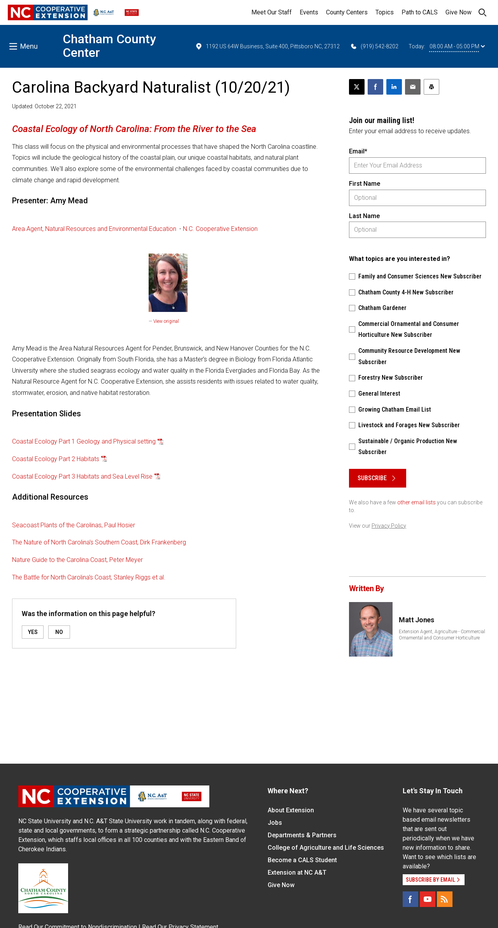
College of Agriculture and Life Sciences (326, 847)
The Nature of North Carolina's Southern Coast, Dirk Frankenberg (99, 542)
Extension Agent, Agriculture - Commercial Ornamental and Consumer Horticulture (442, 635)
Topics (384, 12)
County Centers (347, 12)
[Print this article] (431, 87)
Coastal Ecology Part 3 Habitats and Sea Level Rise (82, 476)
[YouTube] (427, 899)
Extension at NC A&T (297, 872)
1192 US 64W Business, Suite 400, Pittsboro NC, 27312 (267, 46)
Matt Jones (416, 620)
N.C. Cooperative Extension (220, 228)
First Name (364, 183)
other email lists (416, 502)
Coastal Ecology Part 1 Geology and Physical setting (84, 441)
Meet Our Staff (271, 12)
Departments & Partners (302, 835)
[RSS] (444, 899)
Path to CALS (420, 12)
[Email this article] (413, 87)
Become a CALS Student (302, 860)
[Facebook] (410, 899)
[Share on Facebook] (375, 87)
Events (309, 12)
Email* (358, 151)
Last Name (364, 216)
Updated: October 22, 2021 (44, 106)
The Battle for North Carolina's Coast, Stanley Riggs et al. (88, 577)
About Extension (291, 810)
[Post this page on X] (357, 87)
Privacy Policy (389, 526)
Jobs (275, 822)
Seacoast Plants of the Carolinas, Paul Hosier (73, 525)
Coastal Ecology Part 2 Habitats (55, 459)
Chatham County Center (109, 46)
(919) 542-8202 (374, 46)
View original (166, 321)
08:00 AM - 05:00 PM (457, 46)
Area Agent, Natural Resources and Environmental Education (94, 228)
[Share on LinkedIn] (394, 87)
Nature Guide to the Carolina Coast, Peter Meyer (77, 559)
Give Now (458, 12)
